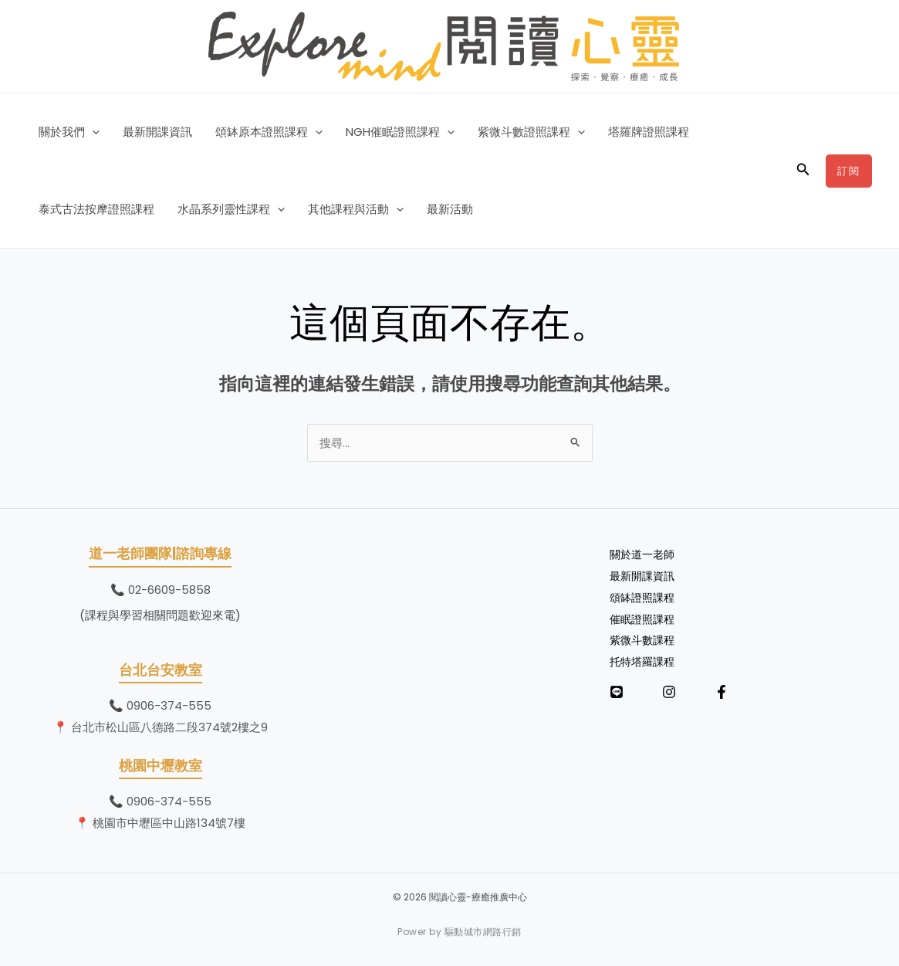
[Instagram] (669, 692)
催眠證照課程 (644, 619)
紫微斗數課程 (644, 640)
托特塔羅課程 (644, 661)
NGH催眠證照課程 (400, 132)
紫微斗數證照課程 (531, 132)
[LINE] (617, 692)
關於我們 (69, 132)
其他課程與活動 (356, 209)
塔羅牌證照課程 (648, 132)
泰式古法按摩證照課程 (96, 209)
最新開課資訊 (157, 132)
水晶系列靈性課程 (231, 209)
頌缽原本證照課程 (269, 132)
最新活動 (450, 209)
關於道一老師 (644, 554)
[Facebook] (721, 692)
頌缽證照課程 (644, 597)
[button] (92, 132)
